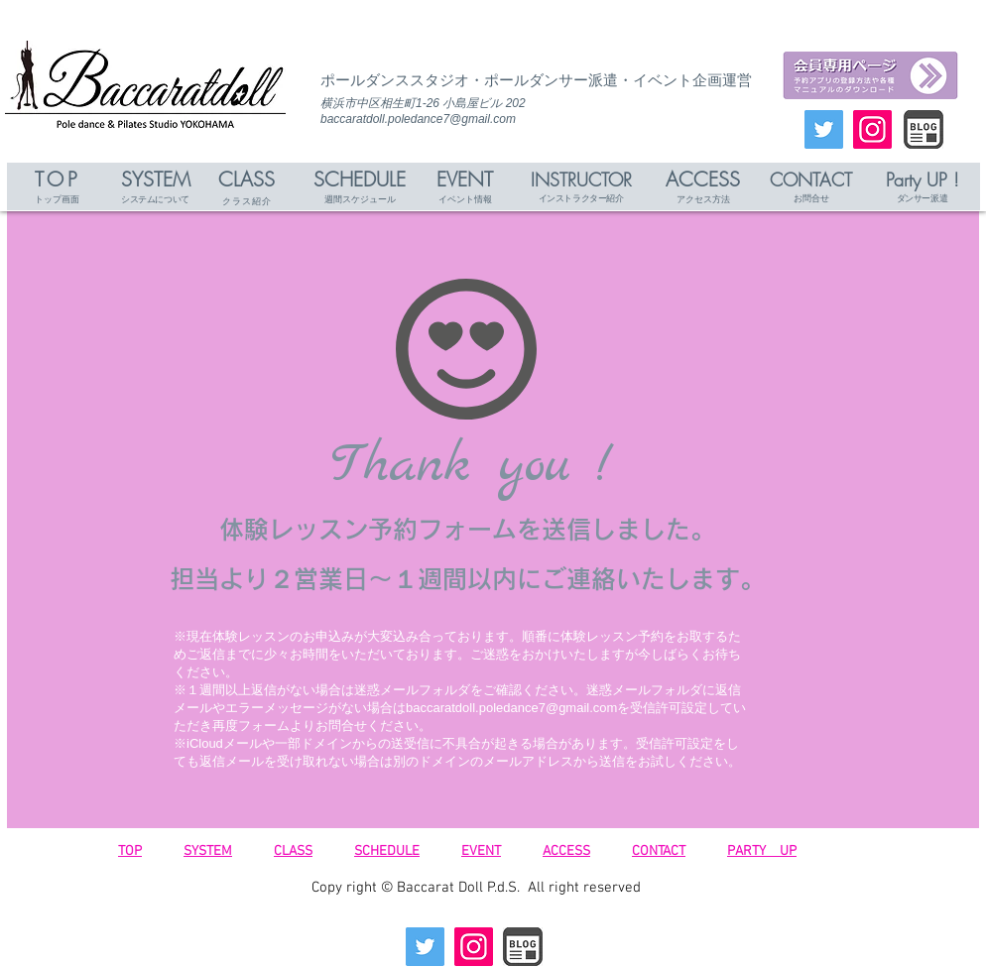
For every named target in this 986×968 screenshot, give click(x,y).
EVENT (481, 851)
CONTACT (658, 851)
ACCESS (566, 851)
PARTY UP (762, 851)
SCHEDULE (387, 851)
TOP (130, 851)
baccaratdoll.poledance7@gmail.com (418, 119)
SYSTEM (208, 851)
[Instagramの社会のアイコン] (872, 129)
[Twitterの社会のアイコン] (823, 129)
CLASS (293, 851)
